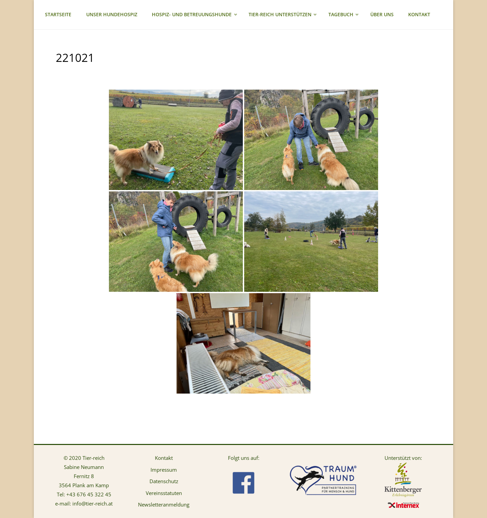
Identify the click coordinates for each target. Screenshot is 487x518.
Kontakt (164, 457)
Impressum (163, 469)
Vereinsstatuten (164, 493)
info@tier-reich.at (92, 503)
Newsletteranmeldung (163, 504)
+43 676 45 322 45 (88, 494)
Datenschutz (163, 481)
